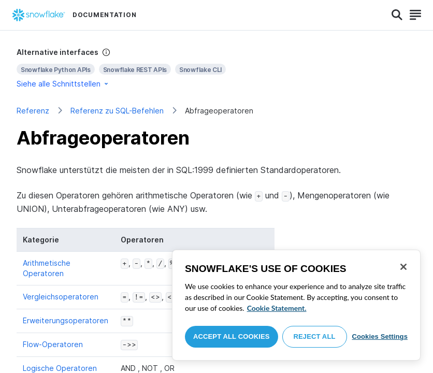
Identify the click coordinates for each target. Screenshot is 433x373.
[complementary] (216, 68)
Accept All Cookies (231, 336)
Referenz (33, 110)
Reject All (315, 336)
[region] (296, 305)
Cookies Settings (380, 336)
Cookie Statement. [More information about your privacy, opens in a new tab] (277, 308)
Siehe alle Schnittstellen (63, 83)
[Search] (397, 15)
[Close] (403, 266)
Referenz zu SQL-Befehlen (117, 110)
